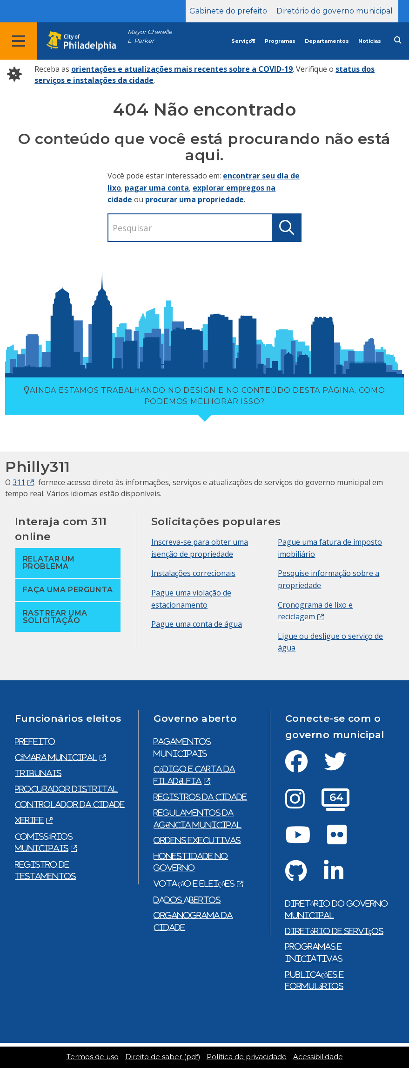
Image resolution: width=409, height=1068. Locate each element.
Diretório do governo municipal (334, 11)
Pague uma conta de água (196, 624)
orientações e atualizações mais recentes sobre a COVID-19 (182, 69)
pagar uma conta (157, 188)
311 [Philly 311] (19, 482)
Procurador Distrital (66, 789)
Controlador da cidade (70, 804)
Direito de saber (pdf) (162, 1057)
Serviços (243, 41)
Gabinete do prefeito (228, 11)
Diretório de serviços (334, 931)
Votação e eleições (194, 883)
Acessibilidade (318, 1057)
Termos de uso (93, 1057)
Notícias (369, 41)
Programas (280, 41)
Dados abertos (187, 900)
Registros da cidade (200, 797)
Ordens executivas (197, 840)
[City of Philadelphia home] (86, 41)
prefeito (35, 741)
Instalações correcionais (193, 573)
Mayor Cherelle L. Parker (149, 36)
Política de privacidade (247, 1057)
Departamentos (327, 41)
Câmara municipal (56, 757)
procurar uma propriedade (194, 199)
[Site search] (398, 40)
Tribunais (38, 773)
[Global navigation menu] (18, 41)
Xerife (29, 820)
